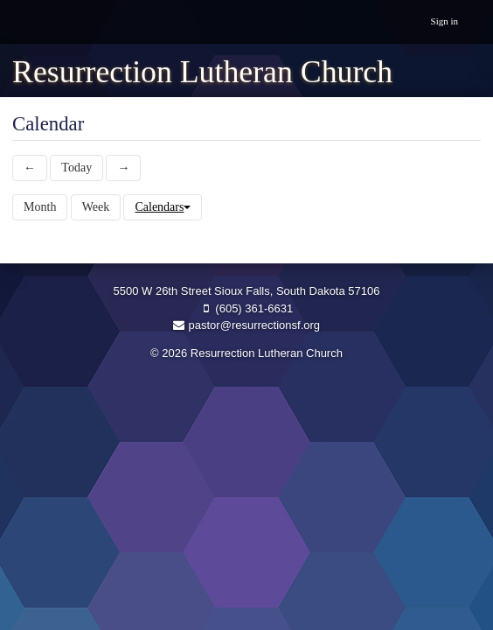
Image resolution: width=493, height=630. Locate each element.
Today (76, 167)
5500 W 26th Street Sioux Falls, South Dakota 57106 (247, 291)
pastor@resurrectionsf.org (246, 325)
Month (40, 207)
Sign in (444, 21)
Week (96, 207)
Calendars (163, 207)
